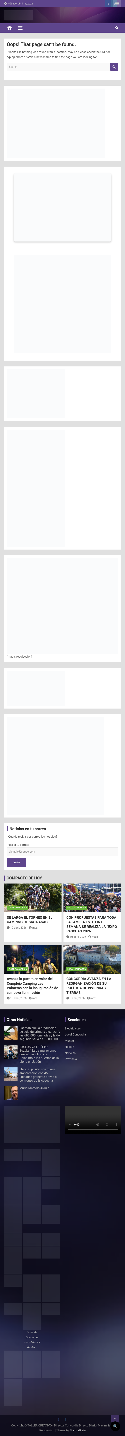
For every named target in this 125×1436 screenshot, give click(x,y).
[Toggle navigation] (20, 27)
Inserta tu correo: (18, 845)
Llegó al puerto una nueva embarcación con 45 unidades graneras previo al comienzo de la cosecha (38, 1074)
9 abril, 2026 (75, 998)
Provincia (71, 1059)
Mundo (69, 1041)
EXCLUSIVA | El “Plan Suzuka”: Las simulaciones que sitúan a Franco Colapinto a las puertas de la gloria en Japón (39, 1054)
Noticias (70, 1053)
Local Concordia (17, 907)
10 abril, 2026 (16, 927)
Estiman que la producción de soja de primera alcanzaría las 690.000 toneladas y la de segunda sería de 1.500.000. (39, 1033)
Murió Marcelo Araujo (34, 1088)
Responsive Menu (117, 3)
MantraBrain (78, 1430)
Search (114, 67)
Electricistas (73, 1028)
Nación (69, 1047)
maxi (33, 927)
